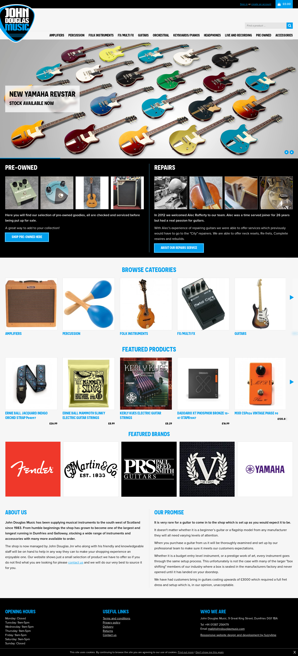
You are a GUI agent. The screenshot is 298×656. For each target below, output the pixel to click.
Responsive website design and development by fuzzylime (238, 635)
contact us (75, 562)
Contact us (110, 635)
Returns (108, 631)
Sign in (244, 4)
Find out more (186, 652)
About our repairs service (179, 247)
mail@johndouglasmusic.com (226, 629)
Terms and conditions (116, 618)
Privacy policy (111, 622)
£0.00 (287, 4)
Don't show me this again (210, 652)
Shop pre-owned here (27, 237)
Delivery (108, 627)
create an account (261, 4)
